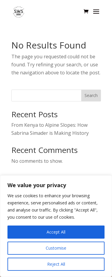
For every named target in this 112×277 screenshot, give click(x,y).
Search (91, 95)
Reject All (56, 264)
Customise (56, 248)
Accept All (56, 232)
